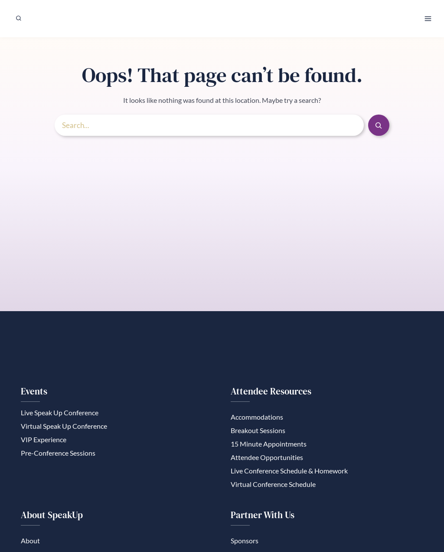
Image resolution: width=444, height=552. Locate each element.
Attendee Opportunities (267, 461)
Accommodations (257, 419)
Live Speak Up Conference (59, 415)
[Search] (378, 127)
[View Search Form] (19, 18)
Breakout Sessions (258, 433)
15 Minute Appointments (269, 447)
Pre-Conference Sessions (58, 456)
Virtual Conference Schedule (273, 488)
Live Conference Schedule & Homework (289, 474)
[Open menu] (428, 18)
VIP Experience (43, 442)
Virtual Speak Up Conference (64, 428)
